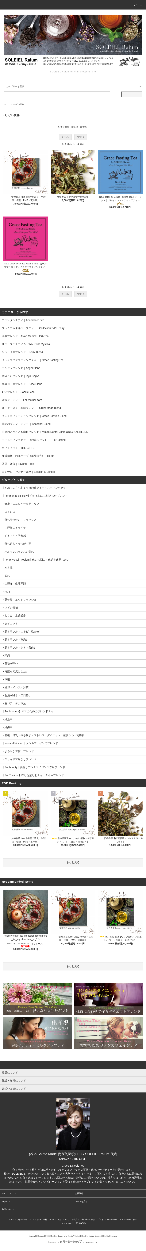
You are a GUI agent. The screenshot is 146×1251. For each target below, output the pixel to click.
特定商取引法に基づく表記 (83, 1219)
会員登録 (79, 1193)
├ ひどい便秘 (18, 104)
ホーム (7, 104)
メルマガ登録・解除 (128, 1219)
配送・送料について (46, 1219)
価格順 (74, 126)
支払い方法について (25, 1219)
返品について (63, 1219)
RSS (78, 1223)
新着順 (83, 126)
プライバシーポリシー (107, 1219)
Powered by (73, 1242)
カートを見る (81, 1201)
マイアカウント (9, 1193)
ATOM (83, 1223)
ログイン (6, 1201)
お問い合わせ (8, 1209)
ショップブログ (66, 1223)
